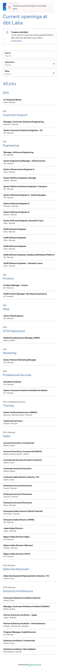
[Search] (29, 56)
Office (7, 71)
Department (9, 62)
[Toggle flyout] (53, 64)
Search (7, 53)
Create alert (16, 41)
